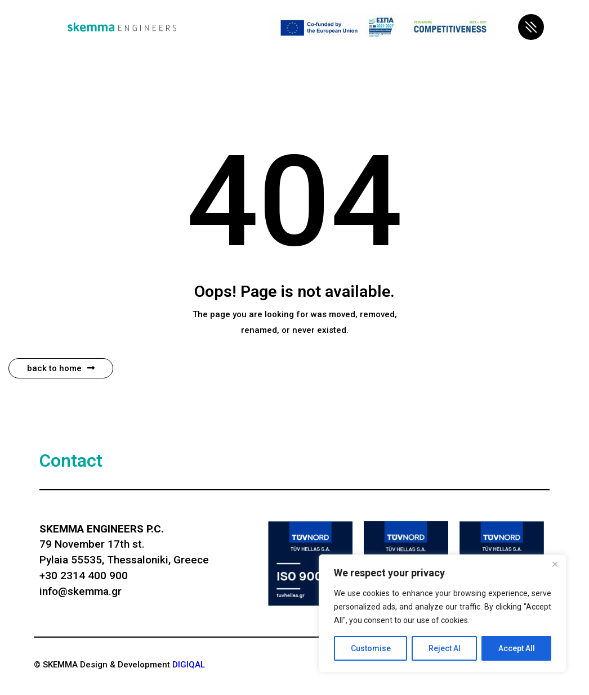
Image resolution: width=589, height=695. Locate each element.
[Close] (554, 564)
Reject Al (445, 648)
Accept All (516, 648)
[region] (442, 613)
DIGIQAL (188, 665)
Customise (371, 648)
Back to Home (61, 368)
